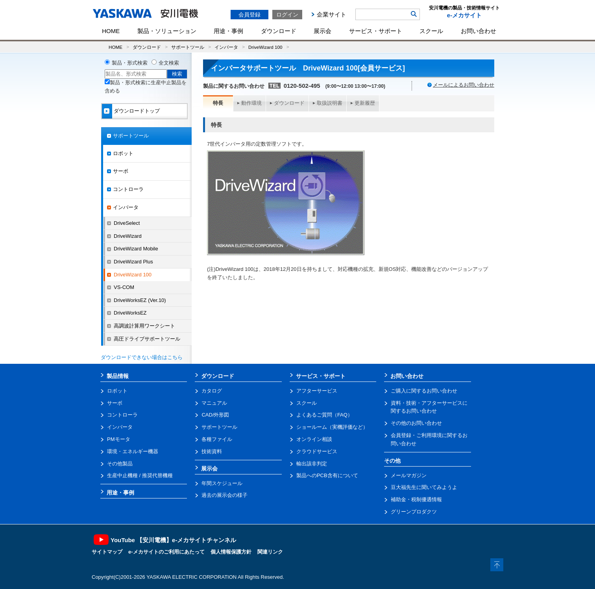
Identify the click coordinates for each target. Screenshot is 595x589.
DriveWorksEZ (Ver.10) (140, 300)
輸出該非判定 (311, 464)
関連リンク (270, 552)
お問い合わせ (478, 31)
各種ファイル (216, 439)
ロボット (123, 153)
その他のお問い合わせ (416, 423)
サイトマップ (107, 552)
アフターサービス (316, 391)
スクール (431, 31)
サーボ (120, 171)
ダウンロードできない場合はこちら (142, 357)
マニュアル (214, 403)
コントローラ (128, 189)
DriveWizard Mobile (136, 249)
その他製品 (120, 464)
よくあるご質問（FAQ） (324, 415)
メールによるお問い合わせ (463, 85)
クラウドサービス (316, 451)
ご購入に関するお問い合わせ (424, 391)
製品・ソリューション (166, 31)
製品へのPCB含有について (327, 475)
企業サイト (331, 14)
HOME (111, 31)
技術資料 (211, 451)
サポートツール (187, 47)
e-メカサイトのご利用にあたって (166, 552)
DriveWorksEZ (130, 313)
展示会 (322, 31)
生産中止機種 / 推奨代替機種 (140, 475)
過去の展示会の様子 (224, 495)
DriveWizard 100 (265, 47)
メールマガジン (409, 475)
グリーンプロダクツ (414, 512)
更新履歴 (365, 103)
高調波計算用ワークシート (144, 326)
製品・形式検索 (130, 63)
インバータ (226, 47)
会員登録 (249, 14)
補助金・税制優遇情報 (416, 499)
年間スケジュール (221, 483)
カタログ (211, 391)
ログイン (287, 14)
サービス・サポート (375, 31)
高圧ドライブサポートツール (147, 339)
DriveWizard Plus (133, 262)
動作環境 (251, 103)
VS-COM (124, 287)
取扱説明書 (329, 103)
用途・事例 (228, 31)
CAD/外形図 (215, 415)
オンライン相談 (314, 439)
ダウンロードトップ (137, 111)
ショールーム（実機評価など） (332, 427)
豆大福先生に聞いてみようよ (424, 487)
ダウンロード (278, 31)
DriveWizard (128, 236)
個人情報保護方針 (231, 552)
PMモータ (118, 439)
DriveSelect (127, 223)
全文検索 (169, 63)
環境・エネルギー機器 (132, 451)
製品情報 (118, 376)
